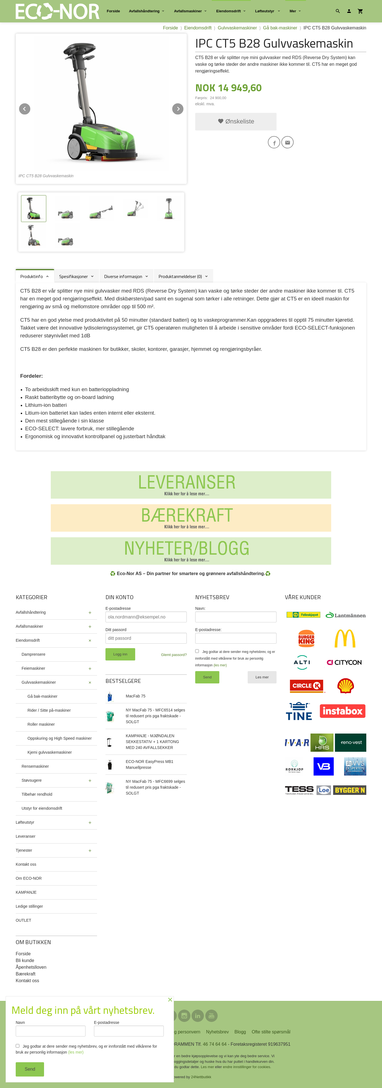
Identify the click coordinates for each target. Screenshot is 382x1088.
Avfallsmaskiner (188, 11)
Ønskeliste (236, 121)
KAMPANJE (26, 892)
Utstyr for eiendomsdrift (42, 808)
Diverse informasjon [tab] (123, 276)
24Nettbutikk (201, 1077)
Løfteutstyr (265, 11)
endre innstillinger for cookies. (247, 1067)
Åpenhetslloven (31, 967)
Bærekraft (25, 974)
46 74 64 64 (215, 1044)
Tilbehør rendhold (37, 794)
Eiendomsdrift (228, 11)
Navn (51, 1028)
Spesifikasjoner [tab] (73, 276)
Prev (30, 107)
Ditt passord (115, 629)
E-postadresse (118, 608)
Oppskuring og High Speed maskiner (59, 738)
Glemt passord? (174, 655)
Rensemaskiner (35, 766)
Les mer (262, 677)
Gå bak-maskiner (42, 696)
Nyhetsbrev (217, 1031)
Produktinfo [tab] (31, 276)
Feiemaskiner (33, 668)
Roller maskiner (41, 724)
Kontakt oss (26, 864)
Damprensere (33, 654)
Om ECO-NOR (29, 878)
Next (183, 107)
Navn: (200, 608)
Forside (113, 11)
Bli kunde (25, 960)
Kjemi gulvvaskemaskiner (49, 752)
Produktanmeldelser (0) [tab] (180, 276)
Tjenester (24, 850)
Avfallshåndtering (144, 11)
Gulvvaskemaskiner (39, 682)
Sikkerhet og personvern (176, 1031)
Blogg (240, 1031)
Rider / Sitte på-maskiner (49, 710)
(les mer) (220, 665)
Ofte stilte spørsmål (271, 1031)
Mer (293, 11)
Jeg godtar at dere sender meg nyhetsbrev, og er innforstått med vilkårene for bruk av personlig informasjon (235, 658)
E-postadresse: (208, 629)
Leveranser (25, 836)
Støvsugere (32, 780)
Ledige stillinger (29, 906)
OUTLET (23, 920)
